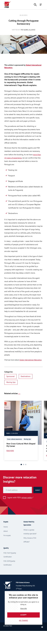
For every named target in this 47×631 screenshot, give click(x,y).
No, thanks (23, 620)
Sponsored (10, 376)
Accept (23, 615)
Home (6, 527)
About (6, 531)
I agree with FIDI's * (20, 497)
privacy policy (27, 497)
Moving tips (11, 382)
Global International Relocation (30, 360)
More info (23, 609)
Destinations (25, 376)
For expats (7, 535)
